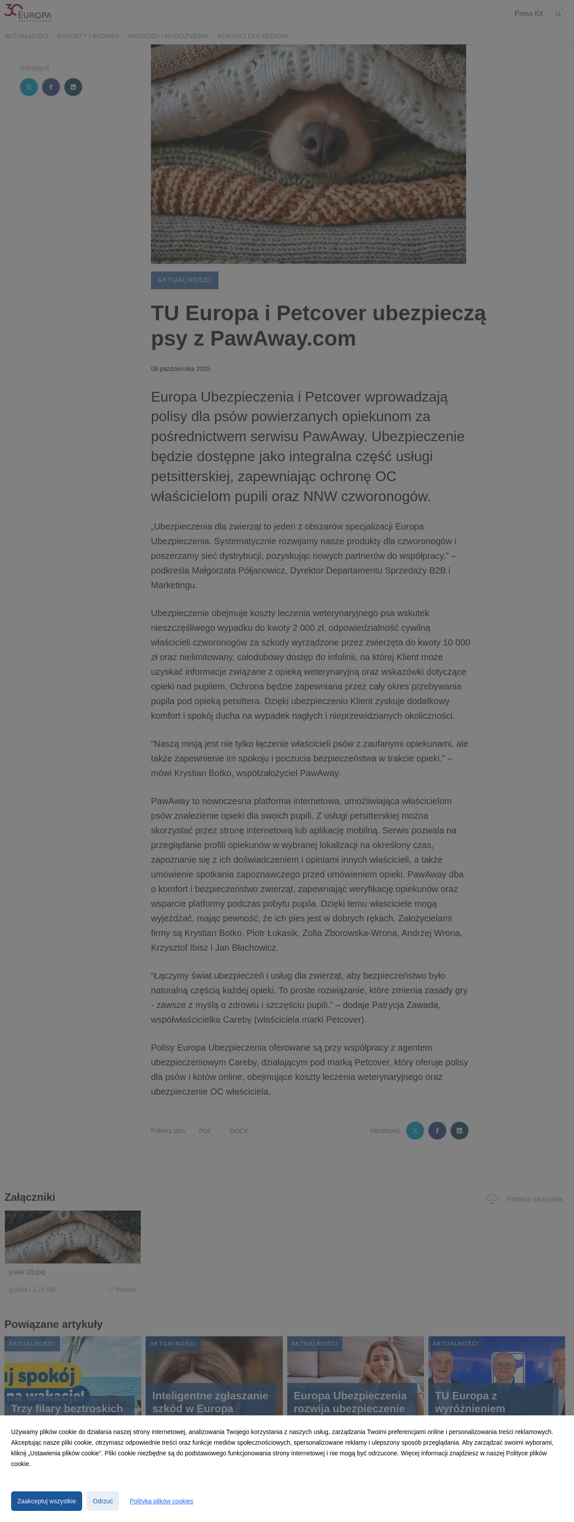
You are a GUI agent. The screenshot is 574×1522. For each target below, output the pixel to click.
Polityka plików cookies (161, 1501)
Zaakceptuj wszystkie (46, 1501)
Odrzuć (103, 1501)
